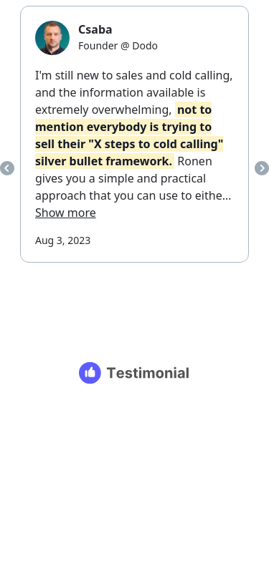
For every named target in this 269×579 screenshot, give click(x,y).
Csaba (95, 29)
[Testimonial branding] (134, 373)
